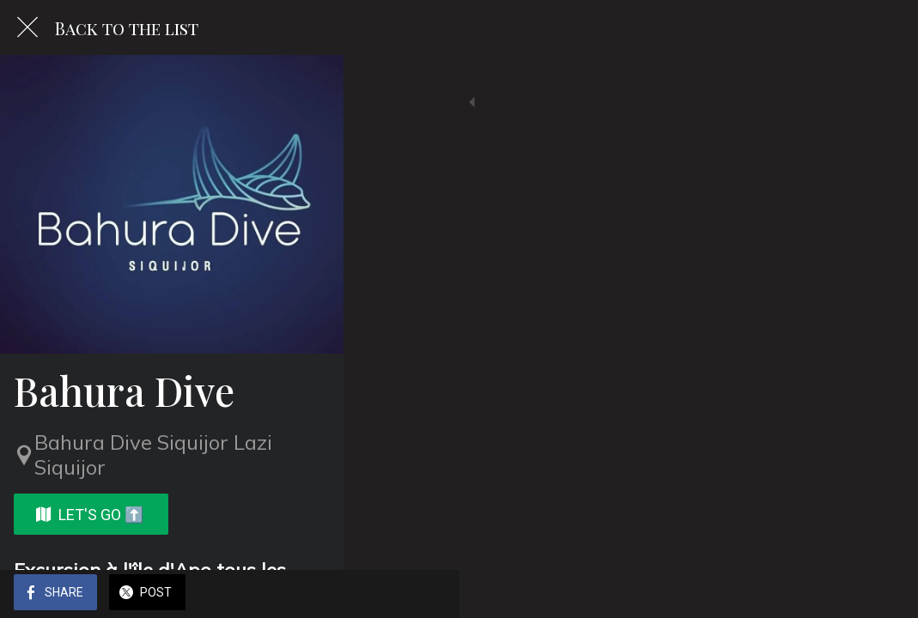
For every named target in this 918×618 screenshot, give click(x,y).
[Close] (27, 27)
